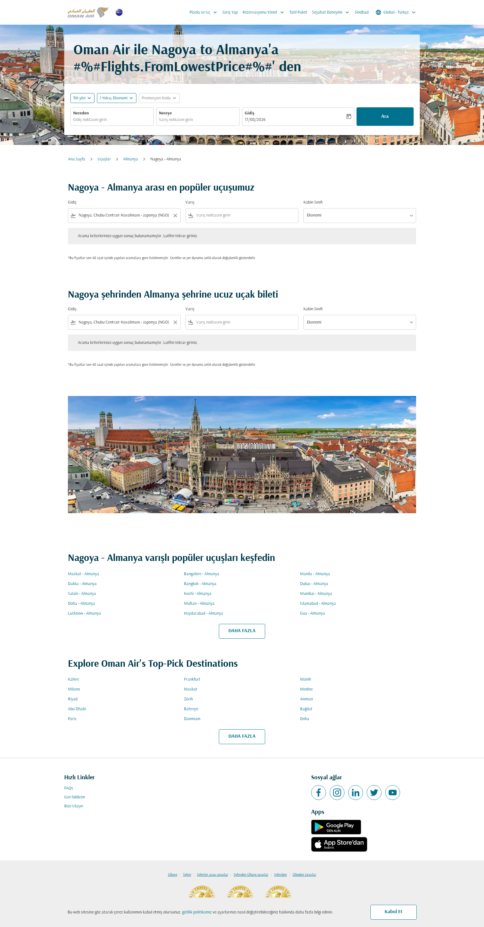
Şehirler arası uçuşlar (212, 875)
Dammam (192, 719)
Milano (74, 689)
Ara (385, 116)
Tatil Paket (298, 12)
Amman (306, 699)
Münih (305, 679)
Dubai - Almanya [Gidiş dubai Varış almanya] (314, 584)
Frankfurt (192, 679)
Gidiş (249, 113)
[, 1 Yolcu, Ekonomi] (113, 98)
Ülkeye (172, 875)
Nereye (165, 113)
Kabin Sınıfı (313, 202)
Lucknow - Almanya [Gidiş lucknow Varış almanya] (84, 613)
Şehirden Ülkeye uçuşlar (251, 875)
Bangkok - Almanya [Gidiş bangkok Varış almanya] (200, 584)
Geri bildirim (74, 797)
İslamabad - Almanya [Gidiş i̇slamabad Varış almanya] (318, 603)
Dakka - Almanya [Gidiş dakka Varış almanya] (82, 584)
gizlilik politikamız (197, 912)
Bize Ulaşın (73, 806)
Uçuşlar (104, 159)
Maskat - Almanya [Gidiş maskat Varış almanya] (83, 574)
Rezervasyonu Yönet (265, 12)
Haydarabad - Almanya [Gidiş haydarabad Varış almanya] (203, 613)
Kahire (73, 679)
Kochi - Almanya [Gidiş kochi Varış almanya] (197, 593)
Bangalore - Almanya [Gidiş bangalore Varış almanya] (201, 574)
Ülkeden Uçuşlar (304, 875)
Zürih (188, 699)
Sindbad (362, 12)
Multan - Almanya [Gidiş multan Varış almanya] (199, 603)
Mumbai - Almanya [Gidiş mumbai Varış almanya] (316, 593)
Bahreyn (191, 709)
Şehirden (280, 875)
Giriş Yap (230, 12)
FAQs (68, 788)
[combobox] (112, 120)
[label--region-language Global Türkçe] (396, 12)
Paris (72, 719)
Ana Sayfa (76, 159)
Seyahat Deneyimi (332, 12)
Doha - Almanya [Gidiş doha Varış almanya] (81, 603)
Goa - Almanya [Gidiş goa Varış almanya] (312, 613)
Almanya (130, 159)
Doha (304, 719)
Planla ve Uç (205, 12)
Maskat (190, 689)
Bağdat (306, 709)
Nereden (81, 113)
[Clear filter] (175, 215)
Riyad (72, 699)
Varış (190, 202)
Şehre (187, 875)
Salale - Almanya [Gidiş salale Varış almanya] (82, 593)
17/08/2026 (255, 119)
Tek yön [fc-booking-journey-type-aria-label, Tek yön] (79, 98)
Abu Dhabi (77, 709)
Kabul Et (394, 911)
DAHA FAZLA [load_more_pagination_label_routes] (242, 630)
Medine (306, 689)
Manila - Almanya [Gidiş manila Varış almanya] (315, 574)
